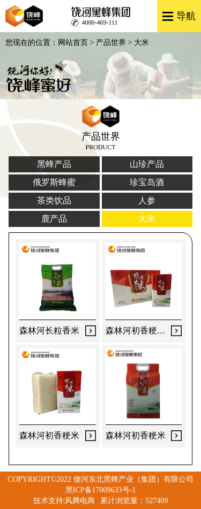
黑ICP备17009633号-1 (100, 490)
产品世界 (111, 43)
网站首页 (73, 43)
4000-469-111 (100, 22)
